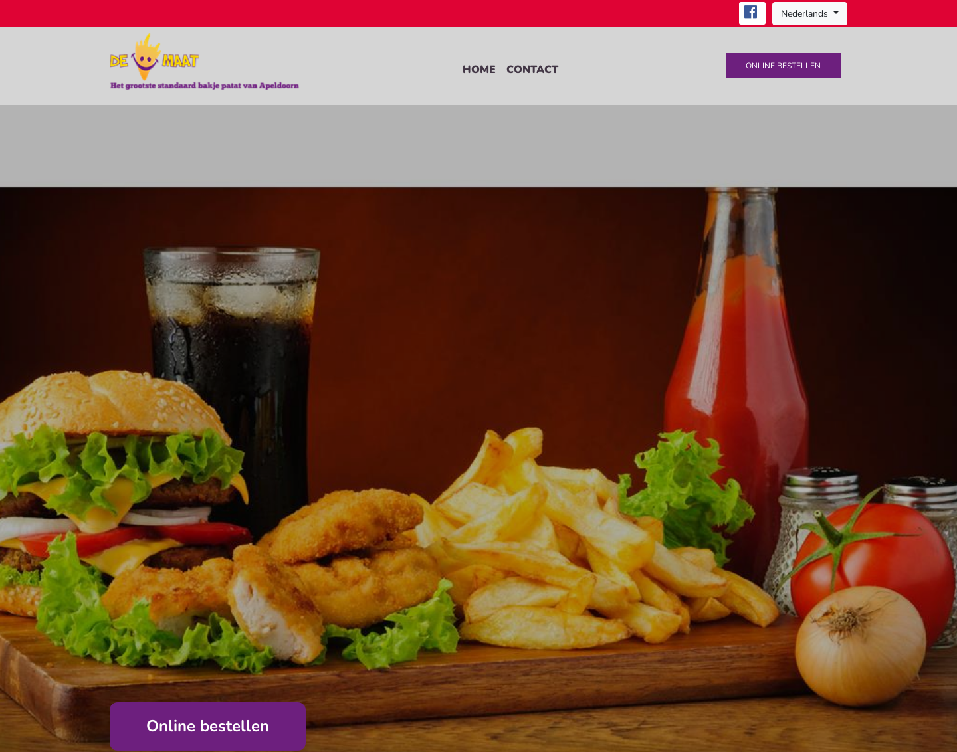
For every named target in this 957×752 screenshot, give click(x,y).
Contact (532, 69)
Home (479, 69)
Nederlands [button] (806, 13)
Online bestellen (783, 65)
